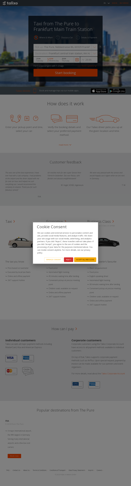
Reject (68, 259)
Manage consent (53, 259)
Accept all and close (85, 259)
